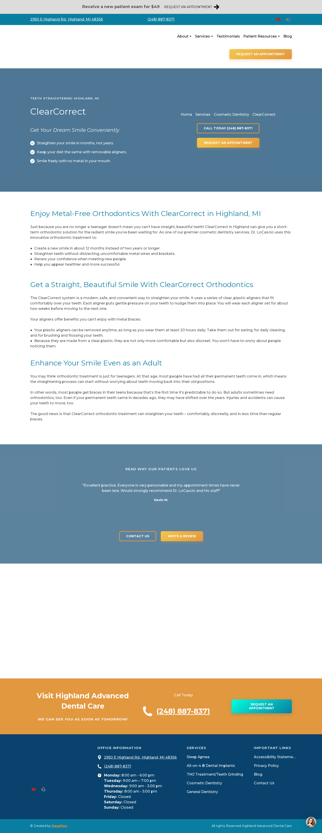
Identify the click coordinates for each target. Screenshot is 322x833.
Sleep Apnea (198, 757)
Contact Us (264, 783)
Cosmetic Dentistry (231, 114)
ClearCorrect (263, 114)
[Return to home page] (58, 46)
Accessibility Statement (275, 757)
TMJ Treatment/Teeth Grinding (215, 774)
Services (202, 36)
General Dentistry (202, 792)
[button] (191, 7)
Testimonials (228, 36)
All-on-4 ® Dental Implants (211, 766)
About (183, 36)
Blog (287, 36)
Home (186, 114)
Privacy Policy (266, 766)
